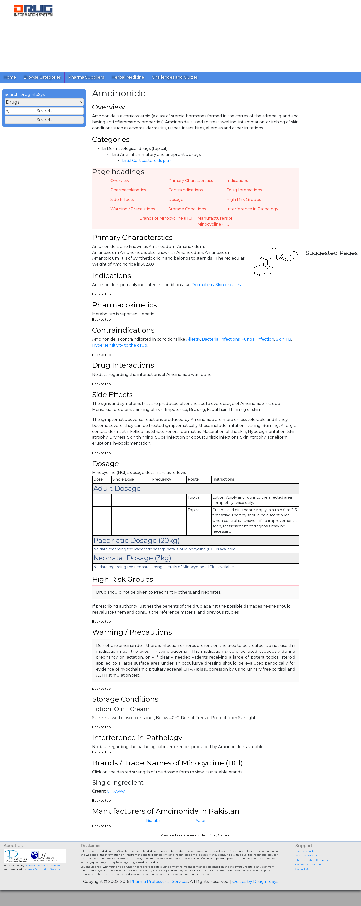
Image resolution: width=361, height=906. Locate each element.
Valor (201, 836)
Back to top (101, 299)
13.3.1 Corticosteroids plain (147, 164)
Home (10, 77)
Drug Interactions (244, 193)
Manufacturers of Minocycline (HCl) (214, 224)
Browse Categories (42, 77)
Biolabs (153, 836)
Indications (237, 183)
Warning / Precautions (132, 212)
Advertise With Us (306, 871)
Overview (119, 183)
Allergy (193, 346)
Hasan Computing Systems (43, 884)
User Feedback (304, 866)
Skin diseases (228, 290)
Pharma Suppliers (86, 77)
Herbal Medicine (128, 77)
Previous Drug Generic (179, 851)
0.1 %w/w (115, 805)
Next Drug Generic (215, 851)
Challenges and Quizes (174, 77)
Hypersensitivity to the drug (119, 352)
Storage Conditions (187, 212)
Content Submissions (308, 880)
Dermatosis (203, 290)
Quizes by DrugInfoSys (255, 897)
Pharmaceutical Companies (312, 875)
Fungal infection (257, 346)
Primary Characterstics (190, 183)
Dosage (175, 202)
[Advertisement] (211, 35)
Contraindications (185, 193)
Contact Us (302, 884)
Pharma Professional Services (43, 881)
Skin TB (283, 346)
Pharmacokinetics (128, 193)
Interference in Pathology (252, 212)
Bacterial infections (221, 346)
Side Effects (122, 202)
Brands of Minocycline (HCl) (166, 221)
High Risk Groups (244, 202)
